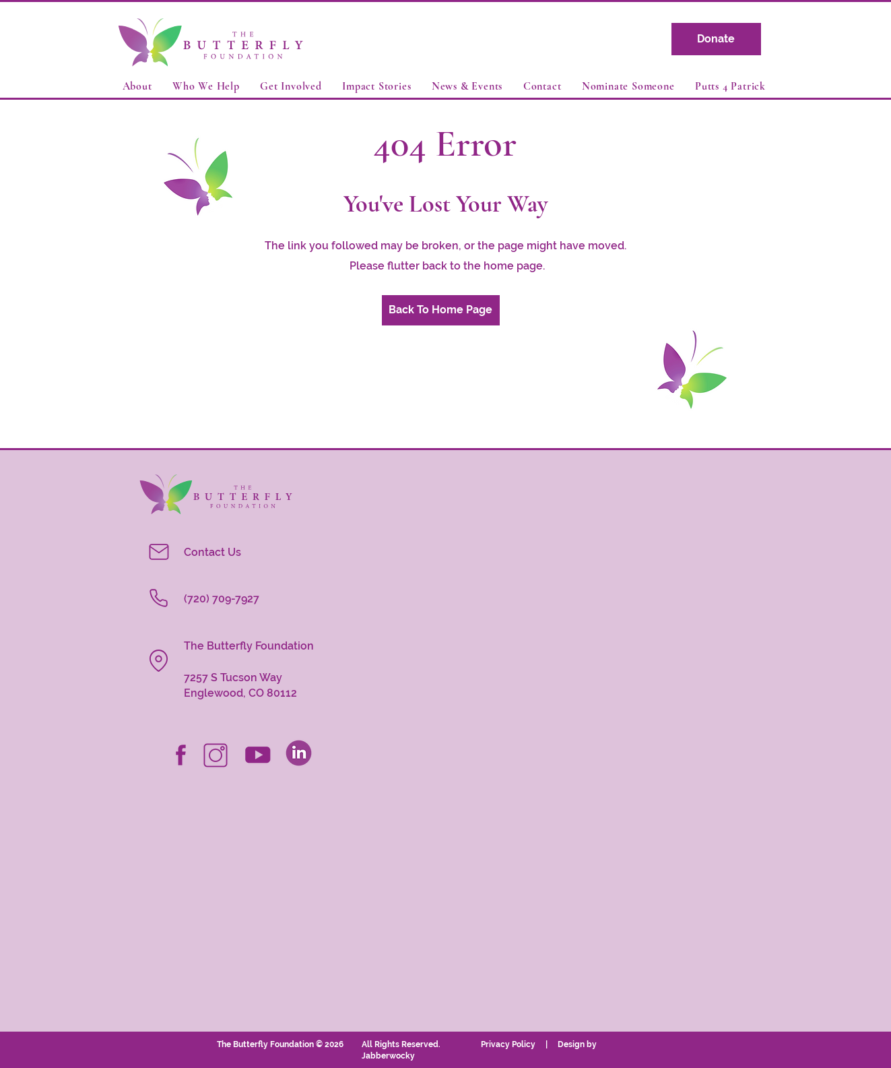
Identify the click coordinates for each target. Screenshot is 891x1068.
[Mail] (158, 551)
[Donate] (716, 39)
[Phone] (158, 598)
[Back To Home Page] (441, 310)
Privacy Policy (513, 1044)
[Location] (158, 661)
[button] (139, 86)
